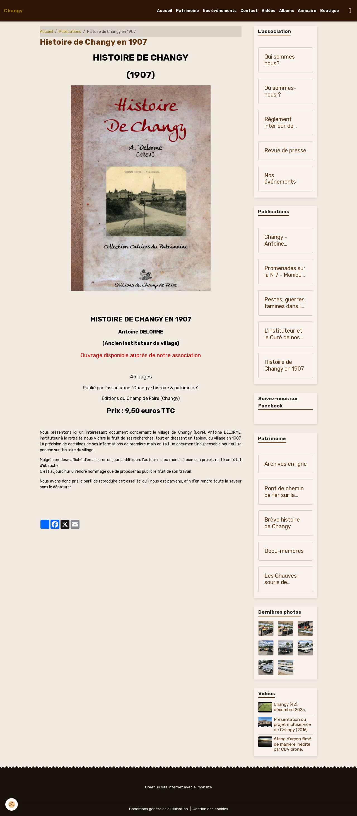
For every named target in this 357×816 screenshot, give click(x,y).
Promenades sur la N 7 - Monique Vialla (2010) (285, 272)
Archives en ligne (285, 464)
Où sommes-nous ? (280, 91)
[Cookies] (12, 804)
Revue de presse (285, 151)
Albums (286, 10)
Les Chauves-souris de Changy (281, 579)
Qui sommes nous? (279, 60)
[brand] (13, 10)
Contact (249, 10)
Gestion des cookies (211, 809)
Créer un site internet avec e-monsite (178, 787)
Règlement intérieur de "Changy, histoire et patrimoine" (285, 122)
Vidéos (268, 10)
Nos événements (220, 10)
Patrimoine (187, 10)
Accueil (164, 10)
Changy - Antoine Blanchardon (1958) (280, 240)
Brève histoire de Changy (282, 523)
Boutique (329, 10)
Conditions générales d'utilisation (158, 809)
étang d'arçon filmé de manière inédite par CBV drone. (293, 744)
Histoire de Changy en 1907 (284, 365)
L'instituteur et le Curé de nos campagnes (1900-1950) (283, 334)
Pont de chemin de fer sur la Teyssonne (284, 492)
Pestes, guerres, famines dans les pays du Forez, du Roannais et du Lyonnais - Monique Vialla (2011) (285, 303)
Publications (70, 31)
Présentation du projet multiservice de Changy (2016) (292, 724)
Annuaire (307, 10)
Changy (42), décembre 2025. (290, 707)
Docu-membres (284, 551)
